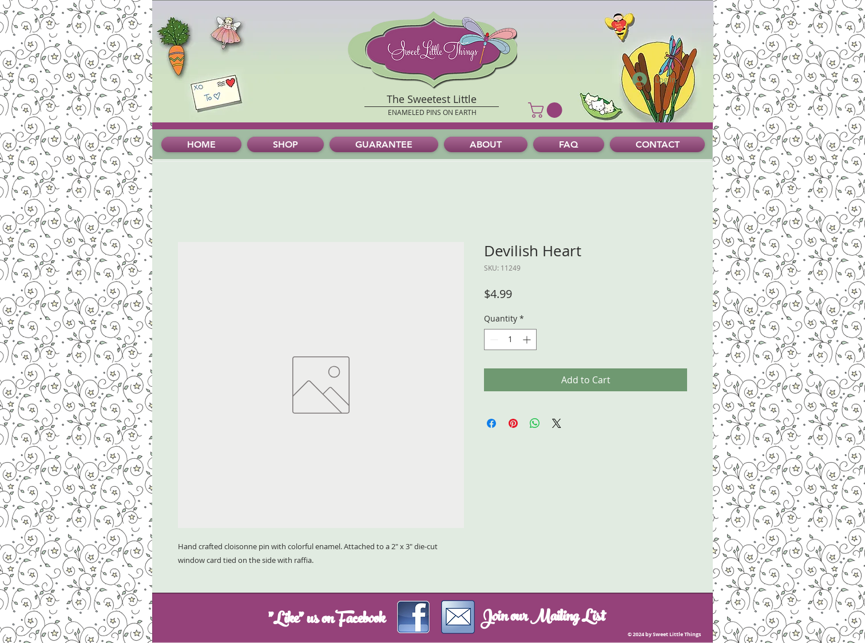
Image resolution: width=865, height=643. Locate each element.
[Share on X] (557, 423)
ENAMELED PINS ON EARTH (432, 112)
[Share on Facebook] (491, 423)
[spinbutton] (510, 340)
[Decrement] (493, 340)
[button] (547, 110)
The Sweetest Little (432, 99)
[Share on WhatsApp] (535, 423)
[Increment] (528, 340)
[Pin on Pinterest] (513, 423)
